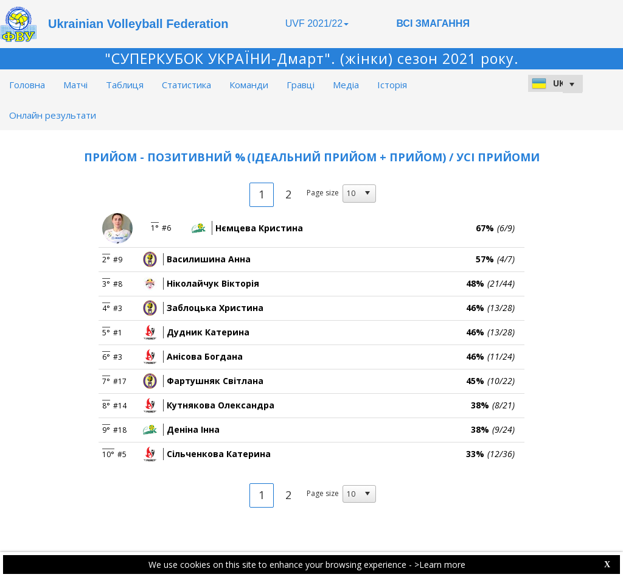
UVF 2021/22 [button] (317, 23)
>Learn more (439, 564)
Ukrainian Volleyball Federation (138, 23)
